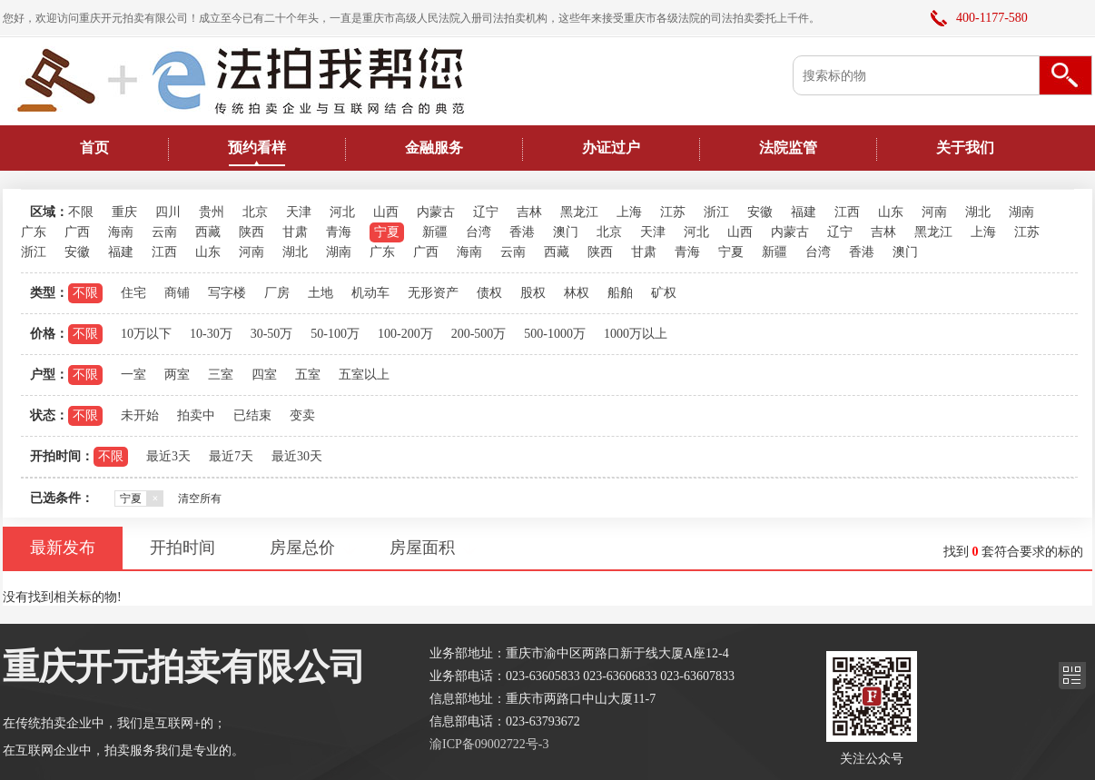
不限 (81, 212)
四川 (168, 212)
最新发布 (62, 547)
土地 (320, 293)
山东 (890, 212)
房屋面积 (422, 547)
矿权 (663, 293)
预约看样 (257, 147)
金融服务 (434, 147)
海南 (120, 232)
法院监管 (788, 147)
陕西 (251, 232)
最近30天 (296, 456)
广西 (77, 232)
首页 (94, 147)
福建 (803, 212)
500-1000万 (555, 334)
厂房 (277, 293)
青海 (338, 232)
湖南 (1021, 212)
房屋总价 (302, 547)
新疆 (435, 232)
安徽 (760, 212)
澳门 (565, 232)
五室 (308, 374)
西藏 (208, 232)
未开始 (140, 415)
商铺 (177, 293)
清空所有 (200, 498)
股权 (533, 293)
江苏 (673, 212)
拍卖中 (196, 415)
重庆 (124, 212)
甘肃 (295, 232)
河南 (934, 212)
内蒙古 (436, 212)
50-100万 (335, 334)
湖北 (978, 212)
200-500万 (479, 334)
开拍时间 (182, 547)
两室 (177, 374)
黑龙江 (579, 212)
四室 (264, 374)
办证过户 (611, 147)
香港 (522, 232)
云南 (164, 232)
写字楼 (227, 293)
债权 (489, 293)
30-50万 (272, 334)
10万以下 (146, 334)
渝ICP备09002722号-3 (488, 744)
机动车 (370, 293)
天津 (298, 212)
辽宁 (485, 212)
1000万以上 (635, 334)
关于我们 (965, 147)
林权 (576, 293)
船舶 (620, 293)
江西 (847, 212)
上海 (629, 212)
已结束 (252, 415)
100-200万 (405, 334)
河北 (342, 212)
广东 (33, 232)
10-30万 (211, 334)
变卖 (302, 415)
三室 (220, 374)
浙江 (716, 212)
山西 (386, 212)
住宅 (133, 293)
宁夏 (387, 232)
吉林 (529, 212)
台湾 (478, 232)
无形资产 (433, 293)
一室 (133, 374)
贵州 (211, 212)
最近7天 (231, 456)
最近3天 (168, 456)
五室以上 (364, 374)
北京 (255, 212)
